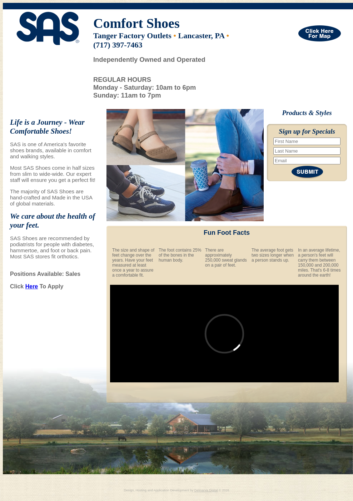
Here (31, 286)
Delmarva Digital (206, 490)
